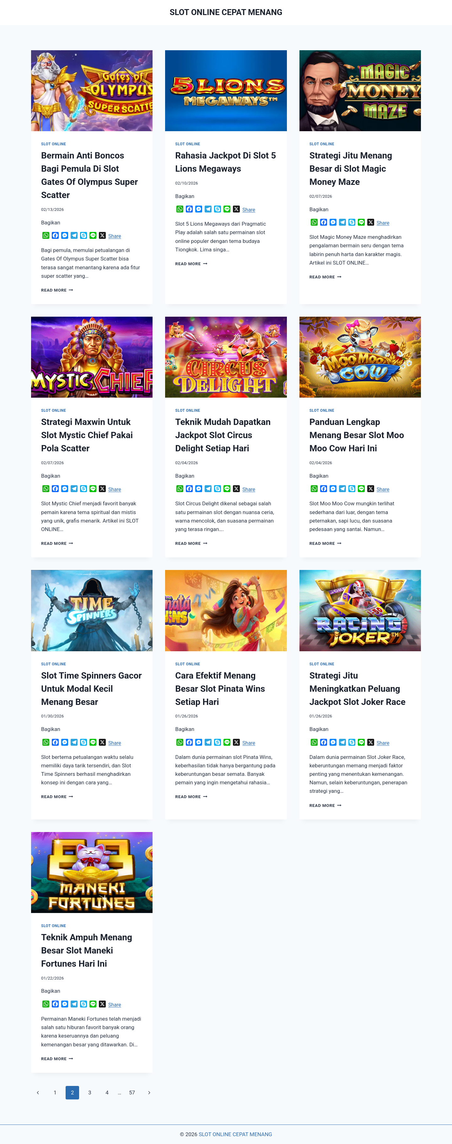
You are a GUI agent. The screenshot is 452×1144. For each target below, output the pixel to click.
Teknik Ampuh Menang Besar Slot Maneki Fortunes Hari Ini (86, 950)
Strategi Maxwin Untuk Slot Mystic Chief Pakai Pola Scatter (87, 435)
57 (132, 1092)
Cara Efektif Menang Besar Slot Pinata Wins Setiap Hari (220, 688)
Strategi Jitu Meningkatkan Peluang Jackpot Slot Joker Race (357, 688)
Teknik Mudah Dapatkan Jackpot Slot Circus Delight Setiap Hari (223, 435)
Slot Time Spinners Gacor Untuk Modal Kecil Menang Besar (91, 688)
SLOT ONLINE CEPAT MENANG (235, 1134)
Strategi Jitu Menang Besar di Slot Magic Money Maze (350, 168)
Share (114, 236)
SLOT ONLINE (53, 144)
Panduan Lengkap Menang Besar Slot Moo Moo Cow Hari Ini (356, 435)
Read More (57, 290)
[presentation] (92, 90)
